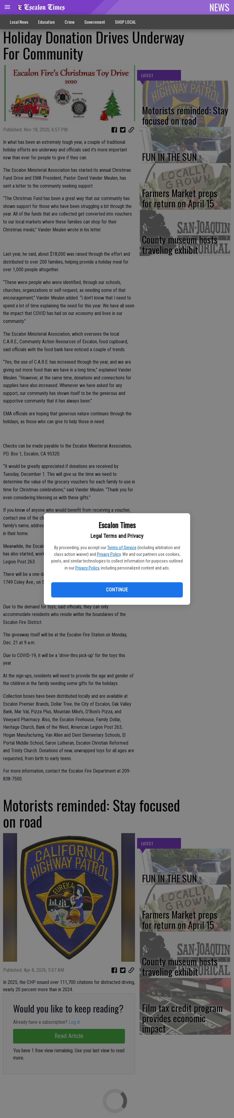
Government (94, 22)
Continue (117, 590)
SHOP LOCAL (125, 22)
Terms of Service (121, 547)
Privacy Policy (109, 554)
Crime (70, 22)
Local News (19, 22)
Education (46, 22)
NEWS (219, 7)
